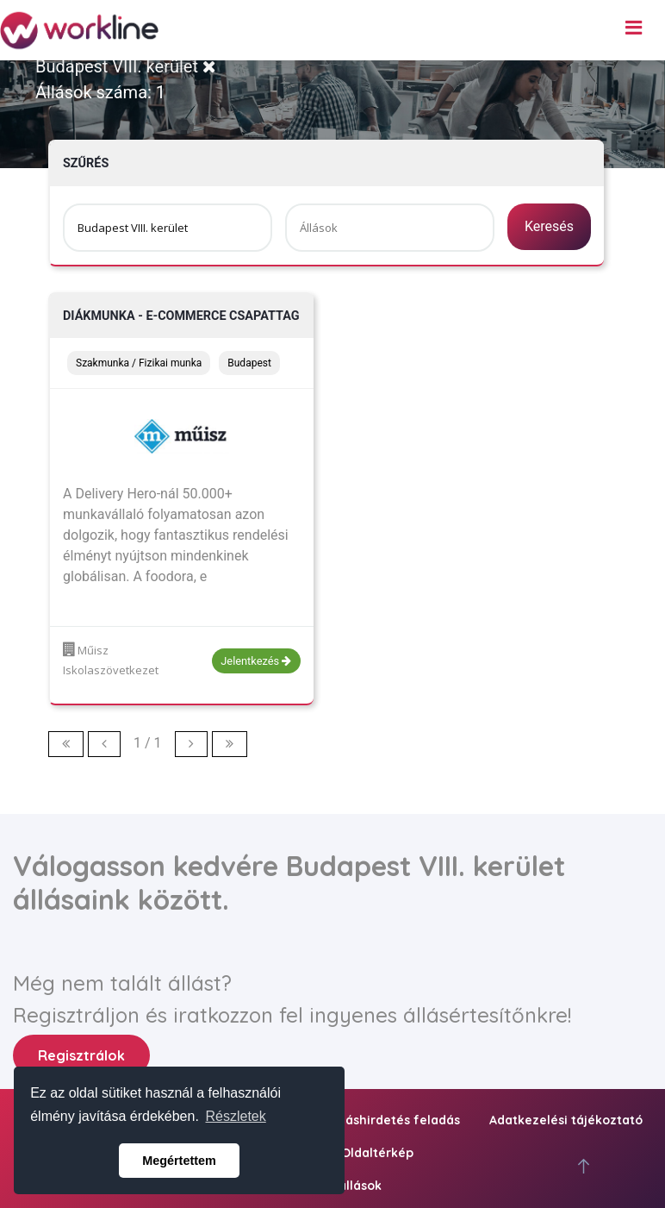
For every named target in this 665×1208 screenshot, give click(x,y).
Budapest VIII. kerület (125, 66)
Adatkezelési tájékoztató (566, 1120)
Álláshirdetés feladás (395, 1120)
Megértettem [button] (179, 1160)
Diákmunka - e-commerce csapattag (181, 316)
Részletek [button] (236, 1116)
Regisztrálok (81, 1055)
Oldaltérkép (377, 1153)
